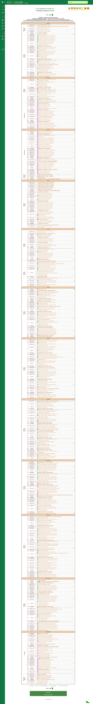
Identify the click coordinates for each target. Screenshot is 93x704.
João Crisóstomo (43, 481)
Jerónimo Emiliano (43, 95)
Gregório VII (42, 274)
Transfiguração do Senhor (43, 412)
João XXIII (42, 536)
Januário (41, 493)
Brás (41, 84)
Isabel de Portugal (44, 345)
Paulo (47, 65)
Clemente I (42, 617)
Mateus (41, 496)
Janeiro (48, 23)
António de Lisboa (44, 306)
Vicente (41, 61)
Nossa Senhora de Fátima (43, 250)
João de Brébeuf (44, 553)
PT (85, 9)
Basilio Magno (44, 26)
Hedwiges (43, 546)
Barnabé (42, 303)
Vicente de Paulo (43, 505)
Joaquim (43, 388)
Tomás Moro (51, 322)
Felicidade (47, 141)
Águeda (42, 88)
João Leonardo (43, 532)
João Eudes (42, 440)
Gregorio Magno (43, 464)
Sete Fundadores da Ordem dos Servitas (48, 108)
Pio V (41, 227)
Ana (46, 388)
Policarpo (42, 118)
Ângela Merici (43, 69)
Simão (43, 573)
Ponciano (43, 428)
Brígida (42, 383)
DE (72, 9)
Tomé (41, 342)
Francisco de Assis (44, 520)
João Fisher (43, 322)
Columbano (42, 618)
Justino (41, 289)
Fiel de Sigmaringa (43, 218)
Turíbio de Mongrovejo (44, 168)
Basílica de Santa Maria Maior (49, 411)
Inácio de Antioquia (45, 549)
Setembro (48, 460)
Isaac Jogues (50, 553)
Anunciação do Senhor (43, 191)
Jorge (41, 215)
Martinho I (42, 199)
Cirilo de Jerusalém (43, 160)
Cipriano (50, 485)
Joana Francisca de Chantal (46, 425)
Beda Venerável (43, 272)
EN (69, 9)
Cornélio (43, 485)
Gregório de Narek (43, 125)
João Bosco (42, 76)
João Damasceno (43, 638)
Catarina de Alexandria (45, 623)
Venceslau (42, 509)
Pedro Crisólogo (43, 396)
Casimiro (41, 136)
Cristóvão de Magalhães (45, 263)
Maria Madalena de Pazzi (45, 271)
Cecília (42, 614)
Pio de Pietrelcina (43, 498)
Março (48, 129)
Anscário (42, 83)
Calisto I (41, 542)
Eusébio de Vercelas (44, 403)
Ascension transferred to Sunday (39, 18)
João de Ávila (42, 245)
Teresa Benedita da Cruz (45, 420)
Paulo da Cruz (42, 554)
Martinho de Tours (43, 593)
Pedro (46, 116)
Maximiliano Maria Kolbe (45, 429)
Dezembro (48, 631)
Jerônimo (42, 513)
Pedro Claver (42, 475)
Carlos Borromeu (43, 584)
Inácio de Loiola (44, 397)
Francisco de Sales (44, 64)
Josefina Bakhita (44, 93)
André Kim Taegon (45, 494)
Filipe (43, 234)
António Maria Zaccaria (45, 347)
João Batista (50, 327)
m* (36, 108)
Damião (46, 504)
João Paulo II (42, 561)
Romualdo (42, 316)
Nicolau (41, 642)
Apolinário (43, 376)
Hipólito (49, 428)
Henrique (42, 363)
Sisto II (42, 415)
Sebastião (42, 56)
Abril (48, 180)
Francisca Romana (44, 147)
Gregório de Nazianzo (52, 26)
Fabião (41, 55)
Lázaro (48, 393)
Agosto (48, 399)
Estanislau (43, 195)
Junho (48, 287)
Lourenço (42, 421)
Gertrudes (43, 602)
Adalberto (42, 214)
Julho (48, 338)
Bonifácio (42, 294)
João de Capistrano (43, 563)
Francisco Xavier (43, 636)
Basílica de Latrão (48, 590)
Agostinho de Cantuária (45, 279)
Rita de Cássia (43, 266)
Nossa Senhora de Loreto (43, 649)
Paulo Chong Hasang (58, 494)
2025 (50, 14)
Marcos (41, 219)
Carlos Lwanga (44, 291)
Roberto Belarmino (43, 489)
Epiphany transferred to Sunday (51, 17)
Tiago (46, 234)
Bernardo (42, 441)
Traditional (41, 17)
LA (82, 9)
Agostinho (43, 453)
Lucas (41, 550)
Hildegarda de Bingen (45, 488)
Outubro (48, 514)
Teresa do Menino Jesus (46, 516)
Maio (48, 229)
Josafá (41, 594)
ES (74, 9)
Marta (42, 393)
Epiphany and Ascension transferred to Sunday (37, 19)
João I (41, 258)
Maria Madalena (44, 380)
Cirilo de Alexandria (43, 332)
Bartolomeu (42, 448)
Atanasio (43, 233)
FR (77, 9)
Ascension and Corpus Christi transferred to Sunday (34, 20)
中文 (88, 9)
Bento (41, 359)
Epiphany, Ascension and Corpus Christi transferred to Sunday (59, 20)
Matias (41, 251)
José (42, 161)
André (42, 630)
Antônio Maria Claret (44, 566)
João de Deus (42, 144)
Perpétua (43, 141)
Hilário (42, 43)
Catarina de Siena (44, 224)
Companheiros (58, 263)
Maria (45, 393)
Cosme (42, 504)
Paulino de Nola (43, 323)
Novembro (48, 578)
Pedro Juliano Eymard (44, 404)
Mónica (42, 452)
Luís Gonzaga (43, 319)
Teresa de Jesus (44, 544)
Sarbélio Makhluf (43, 385)
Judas (46, 573)
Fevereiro (48, 77)
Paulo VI (41, 283)
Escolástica (43, 97)
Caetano (41, 416)
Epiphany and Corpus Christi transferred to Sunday (59, 19)
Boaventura (42, 367)
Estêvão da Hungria (44, 433)
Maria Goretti (43, 350)
